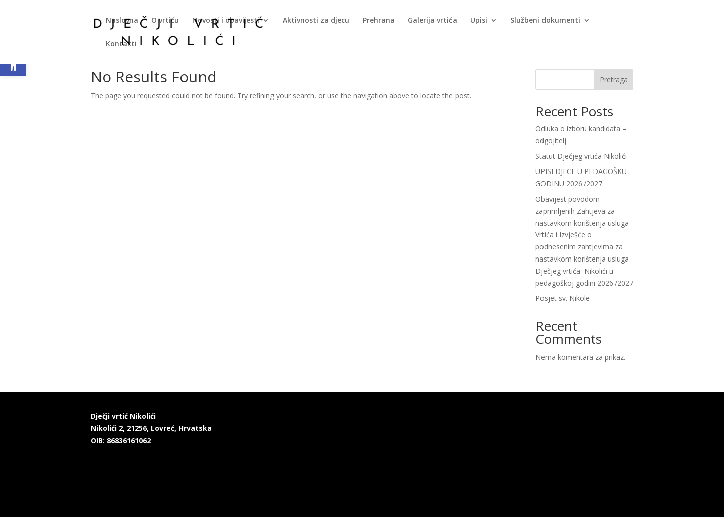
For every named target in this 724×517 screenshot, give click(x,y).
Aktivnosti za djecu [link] (316, 21)
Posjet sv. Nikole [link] (562, 298)
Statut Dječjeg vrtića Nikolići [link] (581, 156)
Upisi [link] (478, 21)
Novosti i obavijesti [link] (225, 21)
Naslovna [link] (122, 21)
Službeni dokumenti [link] (545, 21)
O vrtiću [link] (165, 21)
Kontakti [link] (121, 44)
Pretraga (614, 79)
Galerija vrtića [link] (432, 21)
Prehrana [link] (379, 21)
